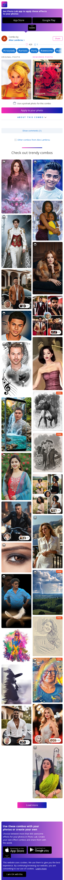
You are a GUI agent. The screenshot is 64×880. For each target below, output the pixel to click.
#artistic (23, 50)
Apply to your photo (32, 110)
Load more (32, 805)
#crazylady (9, 50)
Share (57, 38)
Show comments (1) (32, 130)
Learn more (41, 868)
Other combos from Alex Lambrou (32, 139)
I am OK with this (15, 874)
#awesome (47, 50)
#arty (34, 50)
